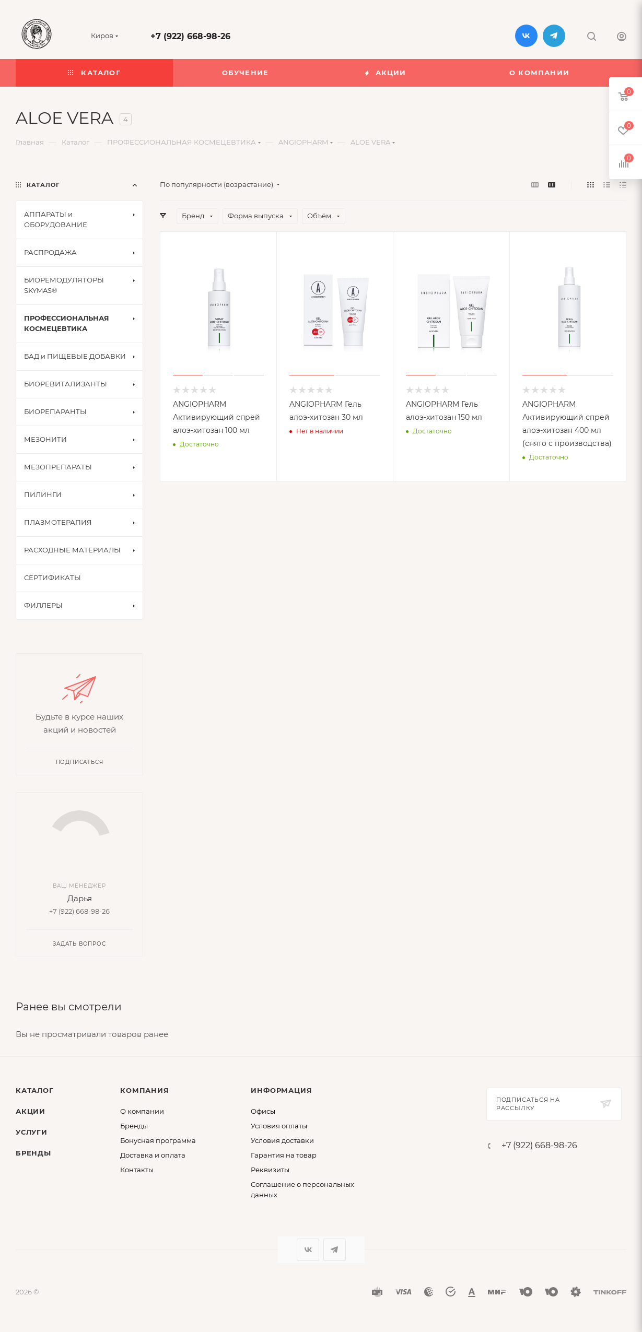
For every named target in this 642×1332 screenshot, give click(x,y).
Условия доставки (282, 1140)
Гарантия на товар (284, 1155)
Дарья (79, 898)
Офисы (263, 1111)
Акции (30, 1111)
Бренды (33, 1153)
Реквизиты (270, 1169)
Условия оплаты (279, 1126)
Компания (144, 1090)
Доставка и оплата (152, 1155)
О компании (142, 1111)
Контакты (137, 1169)
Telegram (554, 36)
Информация (281, 1090)
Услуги (32, 1132)
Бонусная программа (158, 1140)
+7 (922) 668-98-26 (190, 36)
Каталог (35, 1090)
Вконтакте (526, 36)
